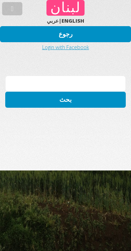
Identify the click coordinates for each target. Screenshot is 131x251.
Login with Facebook (65, 47)
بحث (65, 99)
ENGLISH (72, 20)
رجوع (66, 34)
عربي (53, 20)
